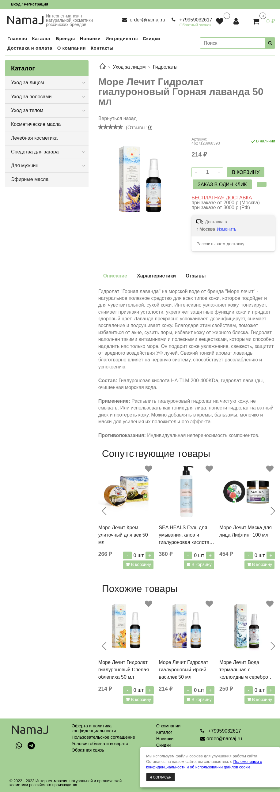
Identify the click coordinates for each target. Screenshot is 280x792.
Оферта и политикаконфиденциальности (94, 728)
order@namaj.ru (146, 19)
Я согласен (160, 777)
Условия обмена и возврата (100, 743)
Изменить (226, 229)
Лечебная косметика (34, 138)
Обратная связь (88, 750)
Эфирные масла (29, 179)
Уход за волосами (31, 96)
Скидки (163, 745)
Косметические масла (36, 124)
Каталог (164, 732)
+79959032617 (195, 19)
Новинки (164, 738)
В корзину (140, 564)
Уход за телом (27, 110)
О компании (168, 725)
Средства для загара (35, 151)
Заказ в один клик (222, 184)
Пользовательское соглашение (103, 737)
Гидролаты (165, 67)
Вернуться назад (117, 118)
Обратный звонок (195, 25)
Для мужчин (24, 165)
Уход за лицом (129, 67)
